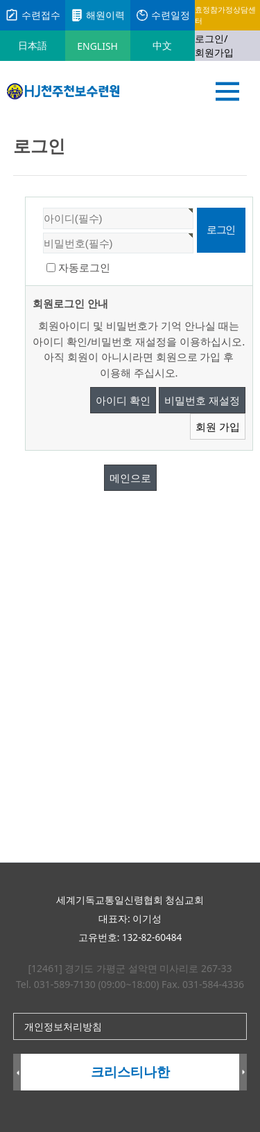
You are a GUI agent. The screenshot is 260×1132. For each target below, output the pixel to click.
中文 (162, 45)
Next (243, 1073)
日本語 (32, 45)
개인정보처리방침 (63, 1026)
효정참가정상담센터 (225, 15)
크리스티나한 (130, 1072)
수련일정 (163, 15)
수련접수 (32, 15)
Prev (17, 1073)
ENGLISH (97, 46)
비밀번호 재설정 (202, 400)
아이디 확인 (123, 400)
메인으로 (130, 478)
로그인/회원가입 (214, 45)
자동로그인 (84, 267)
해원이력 (97, 15)
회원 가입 (218, 426)
